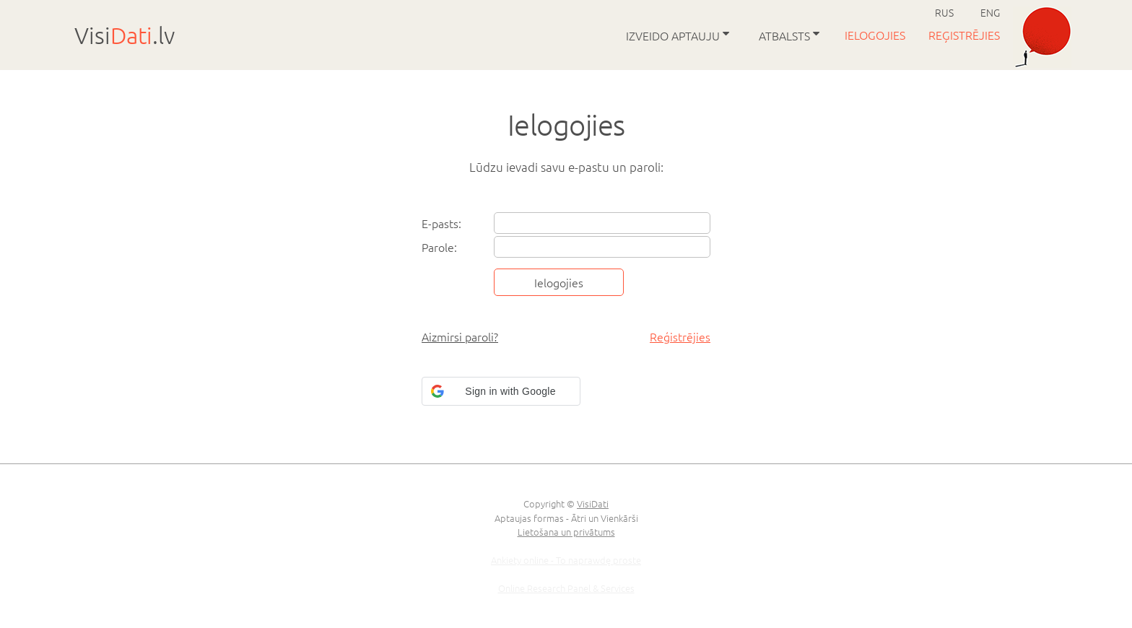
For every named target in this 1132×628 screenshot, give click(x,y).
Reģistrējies (965, 35)
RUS (944, 12)
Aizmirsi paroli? (460, 336)
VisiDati (593, 503)
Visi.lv (124, 35)
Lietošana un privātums (566, 531)
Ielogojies (876, 35)
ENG (990, 12)
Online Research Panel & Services (566, 588)
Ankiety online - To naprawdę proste (566, 560)
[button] (501, 391)
